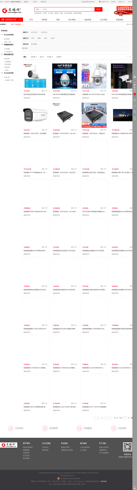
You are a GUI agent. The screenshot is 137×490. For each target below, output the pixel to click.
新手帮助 (26, 458)
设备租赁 (87, 20)
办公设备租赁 (68, 13)
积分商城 (71, 20)
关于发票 (26, 455)
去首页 (26, 2)
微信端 (113, 2)
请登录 (35, 2)
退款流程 (45, 450)
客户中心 (131, 2)
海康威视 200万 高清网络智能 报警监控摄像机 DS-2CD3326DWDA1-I (46, 407)
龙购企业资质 (104, 447)
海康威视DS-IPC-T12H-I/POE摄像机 (94, 407)
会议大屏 (7, 77)
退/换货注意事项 (67, 450)
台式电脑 (7, 49)
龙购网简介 (103, 450)
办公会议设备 (9, 73)
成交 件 (44, 91)
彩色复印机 (38, 13)
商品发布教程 (28, 447)
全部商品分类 (10, 20)
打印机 (45, 13)
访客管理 (7, 67)
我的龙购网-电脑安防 (89, 2)
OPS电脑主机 (8, 51)
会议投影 (7, 39)
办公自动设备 (9, 35)
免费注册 (43, 2)
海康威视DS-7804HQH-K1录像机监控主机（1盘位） (70, 368)
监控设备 (7, 59)
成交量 (33, 57)
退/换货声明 (65, 447)
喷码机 (57, 13)
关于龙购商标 (104, 453)
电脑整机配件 (9, 45)
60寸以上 (44, 32)
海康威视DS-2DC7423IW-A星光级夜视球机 (67, 407)
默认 (25, 57)
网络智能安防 (9, 54)
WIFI (45, 38)
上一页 (97, 418)
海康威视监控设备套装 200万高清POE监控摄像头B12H (71, 250)
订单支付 (45, 447)
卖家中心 (121, 2)
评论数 (49, 57)
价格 (41, 57)
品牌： (17, 24)
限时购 (44, 20)
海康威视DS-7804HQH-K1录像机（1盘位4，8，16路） (41, 368)
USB (32, 38)
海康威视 (18, 24)
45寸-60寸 (34, 32)
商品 (37, 9)
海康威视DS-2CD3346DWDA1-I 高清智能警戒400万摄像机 (101, 368)
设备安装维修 (77, 13)
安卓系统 (34, 44)
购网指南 (26, 450)
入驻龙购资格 (85, 447)
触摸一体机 (8, 42)
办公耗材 (50, 13)
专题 (58, 20)
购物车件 (105, 2)
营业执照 (103, 481)
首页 (31, 20)
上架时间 (58, 57)
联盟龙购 (119, 20)
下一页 (108, 418)
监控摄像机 (8, 61)
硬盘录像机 (8, 64)
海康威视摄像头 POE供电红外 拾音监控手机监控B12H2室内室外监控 (105, 329)
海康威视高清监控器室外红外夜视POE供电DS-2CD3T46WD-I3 (103, 290)
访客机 (7, 70)
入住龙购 (83, 450)
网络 (39, 38)
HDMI (52, 38)
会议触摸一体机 (9, 80)
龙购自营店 (26, 98)
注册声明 (26, 453)
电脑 (61, 13)
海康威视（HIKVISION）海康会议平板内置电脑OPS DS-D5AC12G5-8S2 (106, 133)
